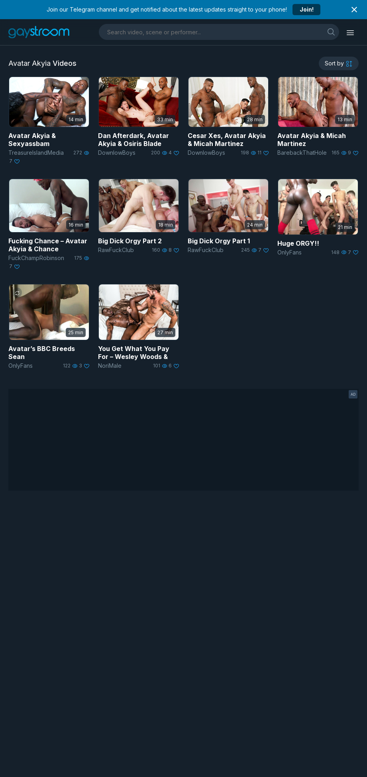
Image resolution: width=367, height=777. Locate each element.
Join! (307, 9)
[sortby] (339, 63)
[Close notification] (354, 9)
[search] (331, 31)
